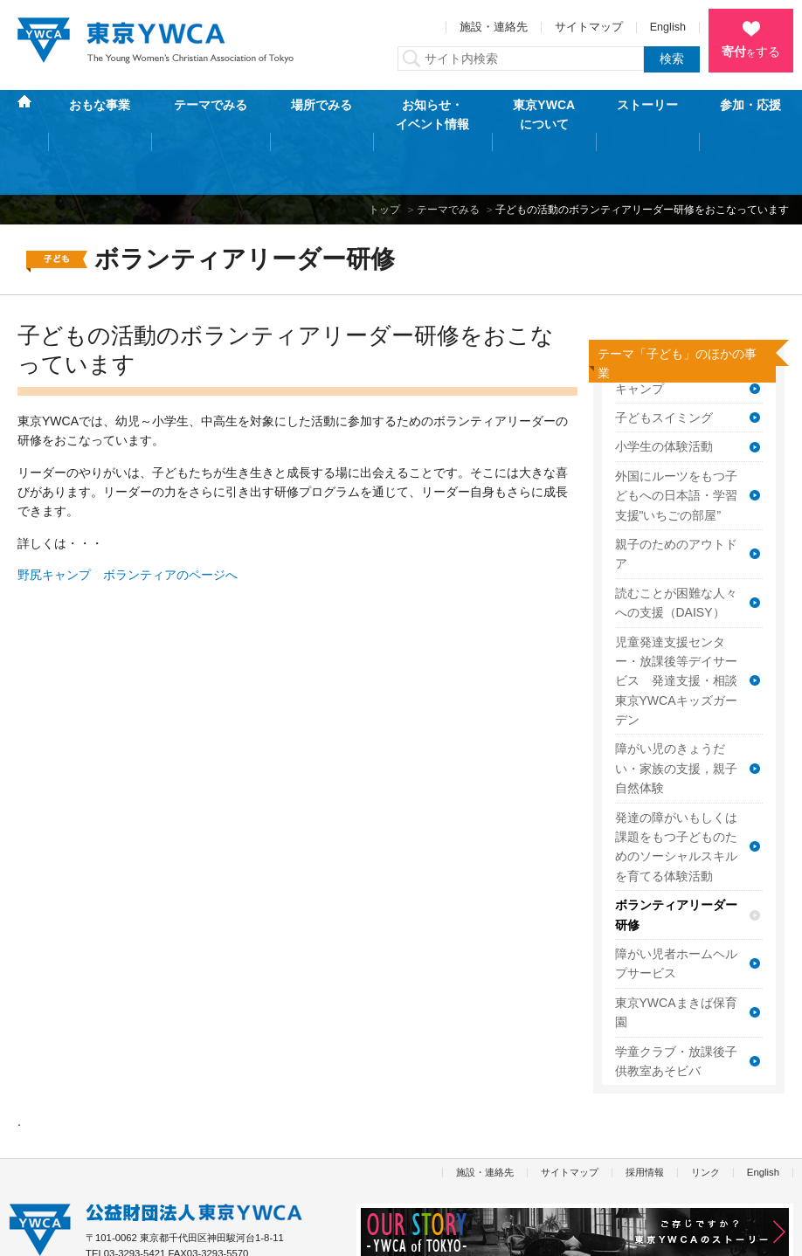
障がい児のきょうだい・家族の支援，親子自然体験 (676, 713)
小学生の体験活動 (664, 391)
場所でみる (321, 114)
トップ (384, 153)
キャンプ (639, 333)
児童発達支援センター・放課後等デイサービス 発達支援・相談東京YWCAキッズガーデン (676, 625)
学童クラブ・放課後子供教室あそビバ (676, 1005)
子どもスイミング (664, 362)
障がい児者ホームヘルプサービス (676, 908)
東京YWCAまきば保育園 (676, 957)
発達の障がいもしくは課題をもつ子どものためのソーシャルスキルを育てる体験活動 (676, 791)
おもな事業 (99, 114)
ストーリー (647, 114)
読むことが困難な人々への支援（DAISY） (676, 547)
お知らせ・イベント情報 (432, 114)
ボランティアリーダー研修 (676, 859)
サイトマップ (589, 27)
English (668, 27)
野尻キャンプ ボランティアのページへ (127, 520)
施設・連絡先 (494, 27)
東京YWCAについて (544, 114)
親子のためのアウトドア (676, 498)
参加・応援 (750, 114)
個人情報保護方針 (47, 1233)
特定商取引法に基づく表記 (170, 1233)
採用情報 (645, 1116)
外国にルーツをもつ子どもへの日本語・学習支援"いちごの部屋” (676, 440)
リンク (705, 1116)
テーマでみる (210, 114)
